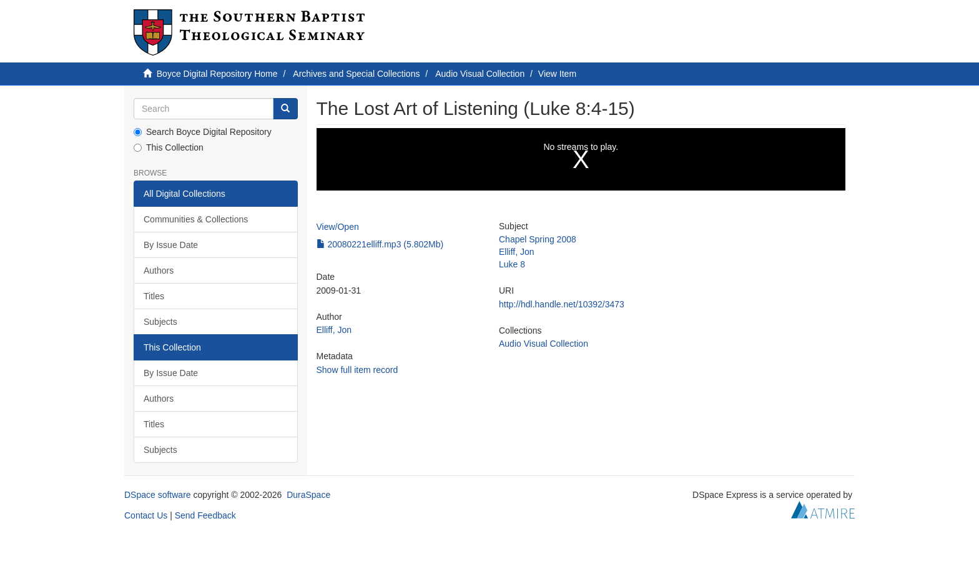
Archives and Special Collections (356, 74)
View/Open (338, 227)
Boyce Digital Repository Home (217, 74)
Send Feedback (205, 515)
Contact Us (145, 515)
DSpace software (157, 495)
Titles (154, 296)
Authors (159, 271)
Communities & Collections (196, 219)
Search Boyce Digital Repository (203, 132)
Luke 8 (512, 264)
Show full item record (357, 370)
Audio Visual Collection (479, 74)
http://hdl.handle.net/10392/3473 (561, 304)
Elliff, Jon (334, 330)
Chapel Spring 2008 (537, 239)
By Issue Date (171, 245)
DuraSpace (308, 495)
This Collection (169, 147)
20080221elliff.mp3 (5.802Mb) (380, 244)
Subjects (160, 322)
